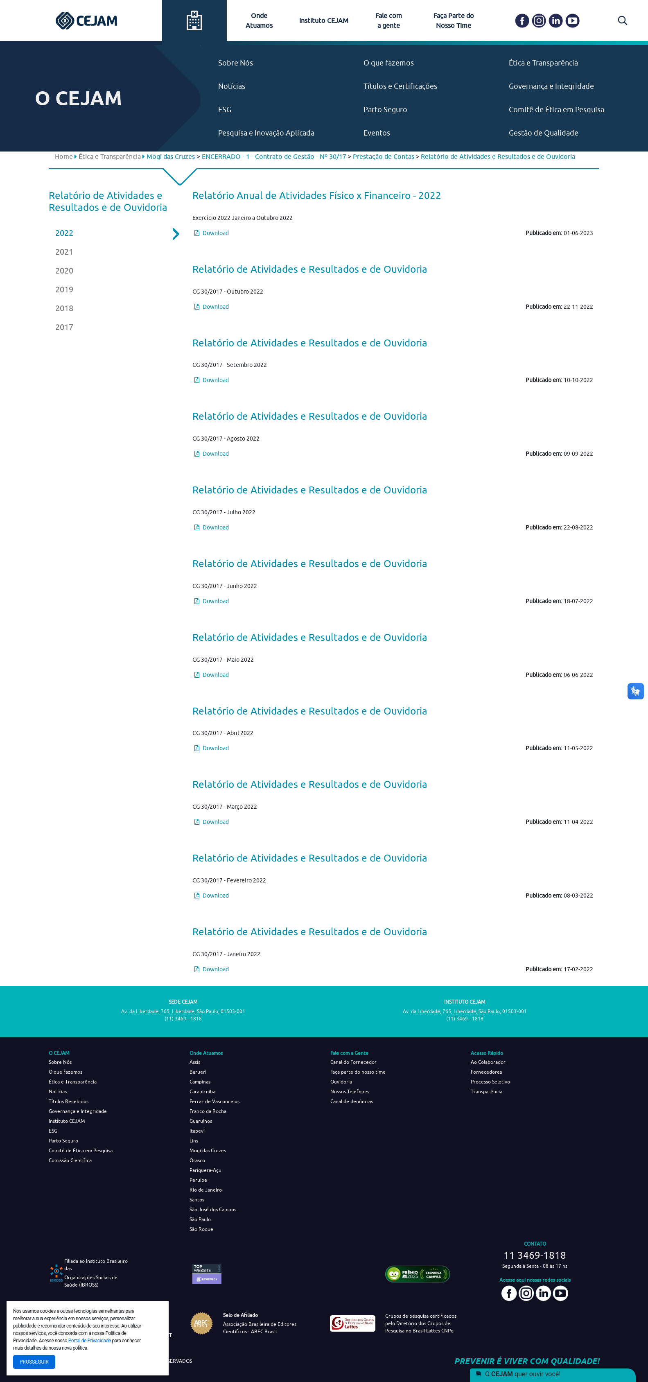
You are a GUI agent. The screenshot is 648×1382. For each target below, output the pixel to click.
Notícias (231, 86)
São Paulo (200, 1219)
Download (211, 233)
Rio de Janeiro (206, 1190)
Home (64, 156)
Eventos (377, 133)
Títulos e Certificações (400, 86)
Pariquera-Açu (205, 1170)
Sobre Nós (235, 63)
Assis (195, 1062)
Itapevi (197, 1131)
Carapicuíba (202, 1091)
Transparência (486, 1091)
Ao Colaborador (488, 1062)
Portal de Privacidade (89, 1341)
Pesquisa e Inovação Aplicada (266, 133)
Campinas (200, 1082)
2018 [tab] (64, 308)
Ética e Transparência (543, 63)
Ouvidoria (341, 1082)
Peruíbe (198, 1180)
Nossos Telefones (349, 1091)
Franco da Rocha (208, 1111)
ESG (224, 109)
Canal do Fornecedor (353, 1062)
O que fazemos (389, 63)
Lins (194, 1141)
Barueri (198, 1072)
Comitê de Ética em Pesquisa (556, 109)
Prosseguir (34, 1362)
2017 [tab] (64, 327)
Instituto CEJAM (323, 20)
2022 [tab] (111, 233)
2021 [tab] (64, 251)
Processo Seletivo (490, 1082)
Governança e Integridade (551, 86)
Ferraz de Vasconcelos (214, 1101)
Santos (197, 1200)
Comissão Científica (70, 1160)
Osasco (197, 1160)
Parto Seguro (385, 109)
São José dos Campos (213, 1209)
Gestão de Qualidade (543, 133)
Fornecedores (486, 1072)
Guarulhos (201, 1121)
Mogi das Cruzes (208, 1150)
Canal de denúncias (351, 1101)
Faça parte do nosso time (358, 1072)
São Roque (201, 1229)
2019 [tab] (64, 289)
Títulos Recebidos (68, 1101)
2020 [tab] (64, 270)
